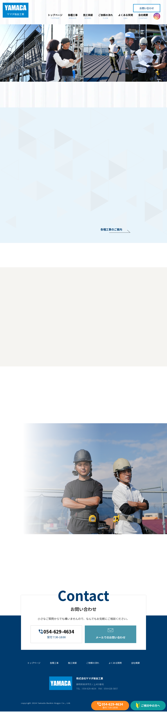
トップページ (55, 16)
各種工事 (73, 16)
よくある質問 (125, 16)
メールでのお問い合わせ (110, 633)
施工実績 (88, 16)
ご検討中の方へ (148, 705)
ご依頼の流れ (105, 16)
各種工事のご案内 (111, 229)
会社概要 (143, 16)
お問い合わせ (146, 8)
